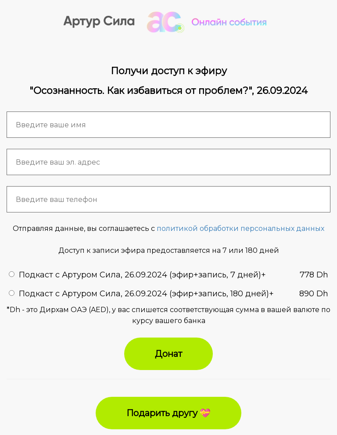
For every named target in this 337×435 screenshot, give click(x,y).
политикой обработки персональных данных (240, 228)
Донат (168, 354)
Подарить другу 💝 (168, 413)
